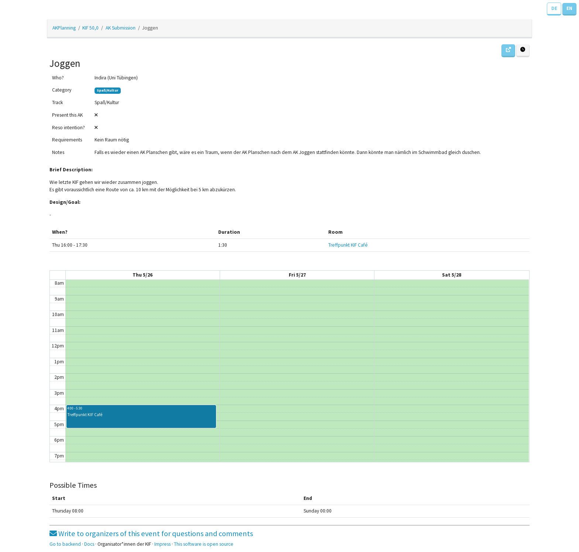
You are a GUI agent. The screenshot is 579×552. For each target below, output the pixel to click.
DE (554, 8)
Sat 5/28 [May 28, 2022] (451, 275)
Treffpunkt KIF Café (348, 245)
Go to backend (65, 544)
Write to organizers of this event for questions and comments (151, 533)
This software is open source (203, 544)
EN (569, 8)
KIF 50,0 (90, 28)
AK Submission (121, 28)
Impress (162, 544)
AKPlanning (64, 28)
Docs (89, 544)
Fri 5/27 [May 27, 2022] (297, 275)
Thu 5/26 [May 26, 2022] (143, 275)
